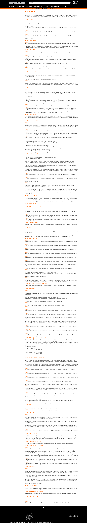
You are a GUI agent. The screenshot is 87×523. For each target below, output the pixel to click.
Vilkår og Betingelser (30, 513)
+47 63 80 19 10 (75, 515)
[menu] (43, 6)
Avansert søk (28, 514)
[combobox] (50, 3)
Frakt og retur (28, 518)
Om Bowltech (11, 511)
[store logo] (17, 3)
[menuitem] (11, 6)
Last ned (27, 511)
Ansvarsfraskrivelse (29, 515)
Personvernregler (29, 516)
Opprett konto (28, 519)
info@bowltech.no (74, 516)
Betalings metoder (29, 517)
